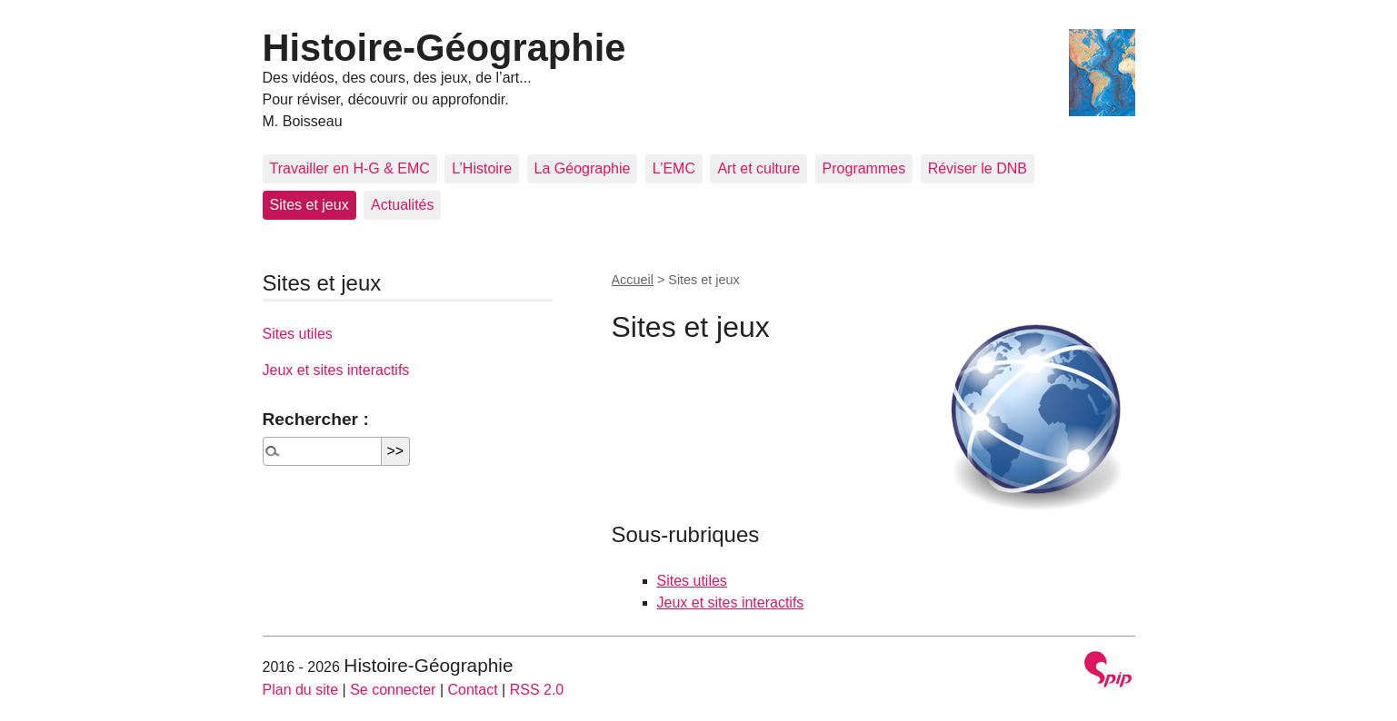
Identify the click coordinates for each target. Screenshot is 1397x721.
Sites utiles (692, 580)
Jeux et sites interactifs (730, 602)
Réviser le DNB (977, 168)
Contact (472, 689)
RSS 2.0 (537, 689)
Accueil (633, 279)
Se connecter (392, 689)
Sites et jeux (309, 204)
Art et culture (758, 168)
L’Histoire (482, 168)
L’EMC (674, 168)
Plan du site (301, 689)
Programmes (864, 168)
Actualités (402, 204)
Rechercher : (316, 419)
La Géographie (582, 168)
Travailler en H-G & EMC (350, 168)
